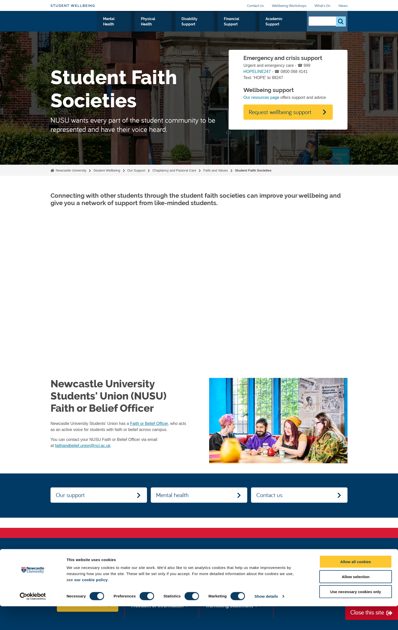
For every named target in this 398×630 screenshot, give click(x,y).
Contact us (269, 495)
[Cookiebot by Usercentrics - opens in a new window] (33, 620)
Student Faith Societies (253, 170)
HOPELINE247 (257, 71)
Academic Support (283, 28)
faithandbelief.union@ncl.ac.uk (82, 445)
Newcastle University (70, 170)
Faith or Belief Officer (149, 423)
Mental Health (140, 28)
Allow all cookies (355, 585)
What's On (322, 6)
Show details (266, 620)
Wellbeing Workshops (289, 6)
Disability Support (208, 28)
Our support (70, 495)
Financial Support (245, 28)
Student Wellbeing (73, 6)
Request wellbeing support (280, 112)
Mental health (172, 495)
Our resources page (261, 97)
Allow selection (355, 600)
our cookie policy (91, 603)
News (343, 6)
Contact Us (255, 6)
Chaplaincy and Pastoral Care (174, 170)
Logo (74, 27)
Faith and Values (215, 170)
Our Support (111, 28)
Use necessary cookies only (355, 615)
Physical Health (173, 28)
